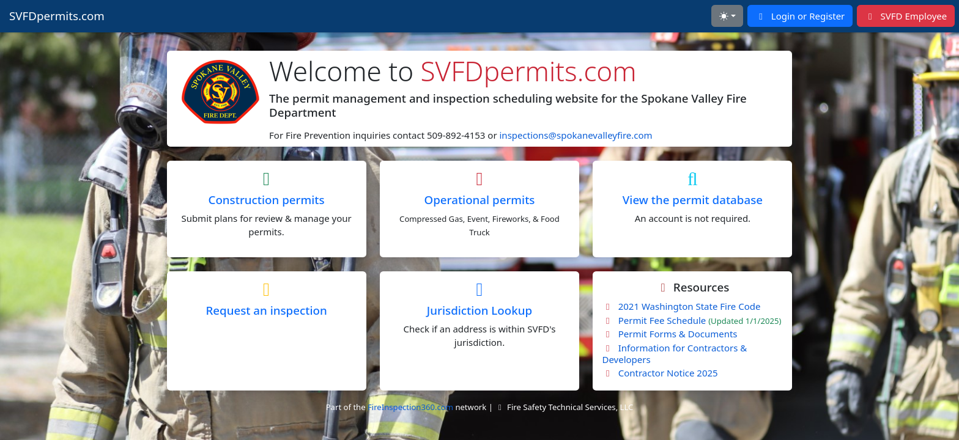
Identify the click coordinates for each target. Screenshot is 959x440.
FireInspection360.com (410, 407)
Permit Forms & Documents (669, 334)
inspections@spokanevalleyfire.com (576, 135)
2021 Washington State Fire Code (681, 306)
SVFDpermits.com (57, 15)
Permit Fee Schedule (691, 320)
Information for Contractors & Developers (674, 353)
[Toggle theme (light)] (726, 16)
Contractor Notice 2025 (659, 373)
